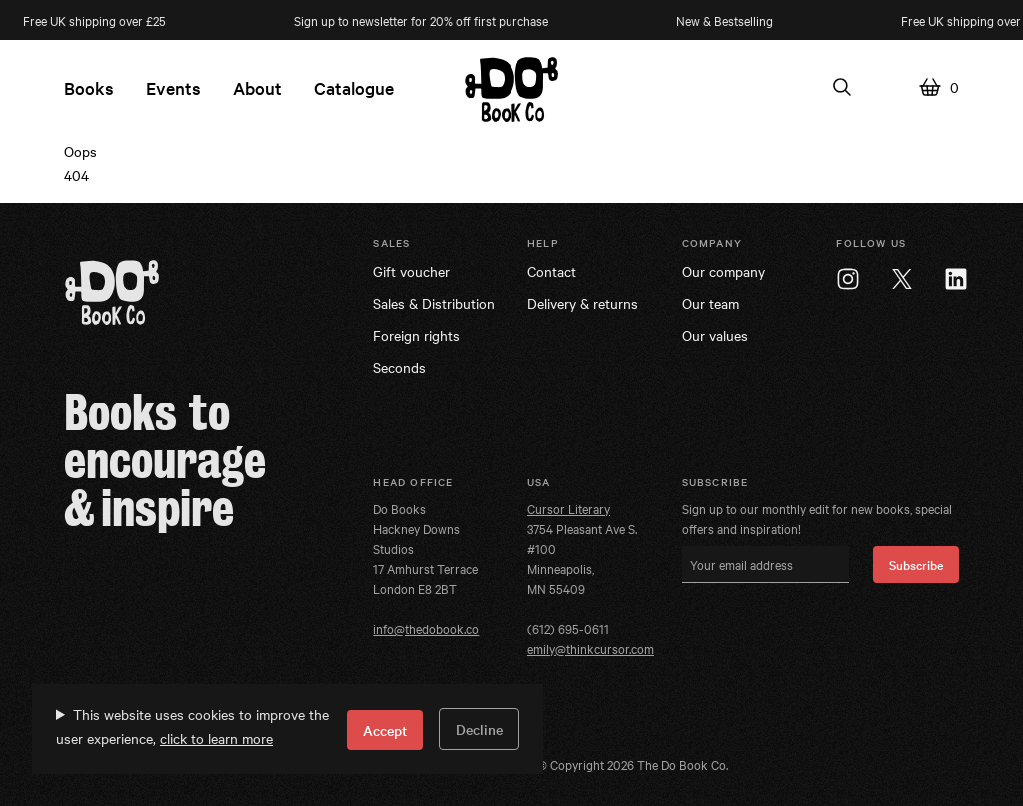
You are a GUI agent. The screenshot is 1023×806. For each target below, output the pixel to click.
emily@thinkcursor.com (590, 648)
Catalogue (354, 87)
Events (173, 87)
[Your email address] (765, 564)
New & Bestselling (729, 20)
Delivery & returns (582, 303)
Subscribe (916, 564)
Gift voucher (411, 271)
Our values (715, 335)
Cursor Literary (568, 508)
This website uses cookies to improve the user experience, (192, 726)
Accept (385, 730)
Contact (551, 271)
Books (89, 87)
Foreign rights (416, 335)
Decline (479, 729)
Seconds (399, 367)
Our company (723, 271)
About (257, 87)
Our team (710, 303)
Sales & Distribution (434, 303)
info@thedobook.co (426, 628)
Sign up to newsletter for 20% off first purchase (426, 20)
